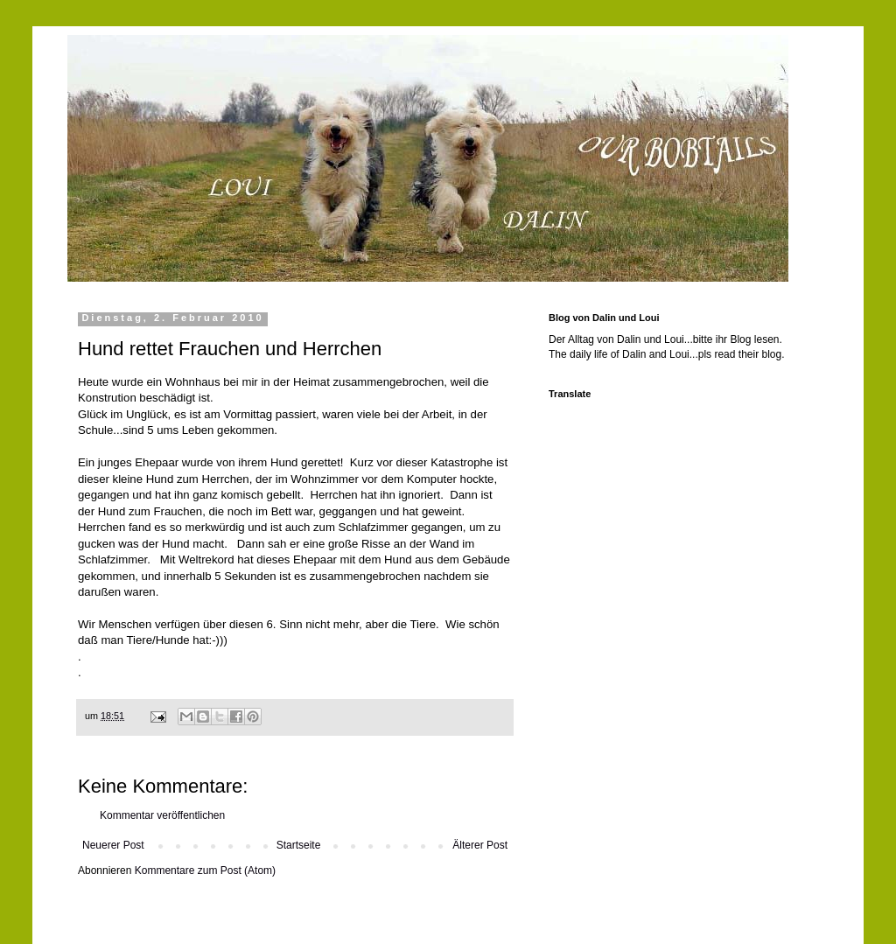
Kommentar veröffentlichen (162, 815)
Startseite (298, 845)
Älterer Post (480, 845)
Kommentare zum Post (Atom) (205, 870)
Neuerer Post (113, 845)
